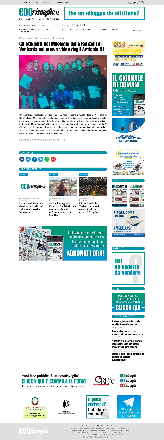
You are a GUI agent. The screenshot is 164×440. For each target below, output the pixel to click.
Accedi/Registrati (61, 2)
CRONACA (23, 30)
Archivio (116, 30)
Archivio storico (42, 2)
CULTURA (59, 30)
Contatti (25, 32)
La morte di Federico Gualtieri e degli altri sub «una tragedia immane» (31, 208)
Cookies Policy (100, 437)
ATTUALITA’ (47, 30)
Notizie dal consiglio (86, 30)
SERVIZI (104, 30)
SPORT (69, 30)
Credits (109, 437)
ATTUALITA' (83, 174)
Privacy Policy (88, 437)
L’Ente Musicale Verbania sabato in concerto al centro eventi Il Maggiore (89, 208)
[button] (21, 159)
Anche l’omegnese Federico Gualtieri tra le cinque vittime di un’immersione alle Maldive (62, 209)
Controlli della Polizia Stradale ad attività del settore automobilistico (128, 357)
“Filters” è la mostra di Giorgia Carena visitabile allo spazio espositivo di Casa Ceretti (127, 344)
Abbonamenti (26, 2)
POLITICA (35, 30)
